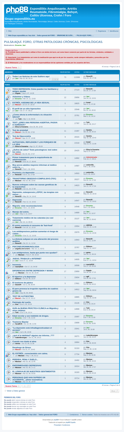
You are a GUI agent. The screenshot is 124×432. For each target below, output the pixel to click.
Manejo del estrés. (20, 212)
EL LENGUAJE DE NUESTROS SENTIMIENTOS (33, 371)
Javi (23, 45)
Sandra (89, 130)
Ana (16, 304)
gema (88, 252)
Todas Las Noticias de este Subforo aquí (30, 76)
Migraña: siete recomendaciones (27, 206)
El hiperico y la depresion (24, 277)
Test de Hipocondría (21, 136)
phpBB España (70, 422)
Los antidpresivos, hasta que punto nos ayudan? (34, 253)
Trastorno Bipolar (20, 322)
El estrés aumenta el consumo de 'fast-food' (32, 225)
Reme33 (89, 76)
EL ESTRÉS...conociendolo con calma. (30, 353)
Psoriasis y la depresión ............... (27, 173)
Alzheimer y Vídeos (21, 97)
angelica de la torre (22, 249)
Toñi (19, 119)
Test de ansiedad (20, 130)
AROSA (89, 225)
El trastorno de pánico (22, 283)
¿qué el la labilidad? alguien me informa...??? (33, 335)
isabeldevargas (21, 337)
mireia (17, 343)
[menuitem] (8, 31)
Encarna (18, 45)
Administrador (91, 157)
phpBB (56, 420)
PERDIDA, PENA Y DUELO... (25, 359)
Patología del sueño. (21, 302)
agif (87, 276)
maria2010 (19, 267)
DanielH (18, 285)
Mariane (18, 180)
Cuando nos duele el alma (24, 341)
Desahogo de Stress (21, 347)
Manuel (18, 105)
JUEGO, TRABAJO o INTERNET (27, 259)
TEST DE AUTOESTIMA (23, 296)
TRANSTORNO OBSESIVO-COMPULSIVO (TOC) (34, 179)
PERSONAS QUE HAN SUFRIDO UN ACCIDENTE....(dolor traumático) (28, 378)
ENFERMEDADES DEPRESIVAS (26, 365)
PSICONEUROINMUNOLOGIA (25, 247)
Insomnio (16, 265)
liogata (17, 93)
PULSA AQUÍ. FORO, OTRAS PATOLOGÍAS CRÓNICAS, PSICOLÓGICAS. (53, 41)
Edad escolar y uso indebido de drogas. (30, 316)
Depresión (17, 200)
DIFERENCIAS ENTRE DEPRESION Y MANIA (32, 271)
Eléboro (89, 246)
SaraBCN (18, 324)
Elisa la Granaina (21, 127)
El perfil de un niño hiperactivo (26, 109)
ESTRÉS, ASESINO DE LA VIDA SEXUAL (31, 103)
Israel (88, 102)
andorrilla (90, 165)
